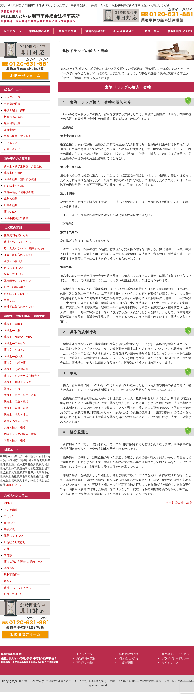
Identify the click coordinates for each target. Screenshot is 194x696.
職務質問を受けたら (16, 235)
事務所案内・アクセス (180, 31)
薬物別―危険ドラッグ (17, 382)
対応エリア (10, 142)
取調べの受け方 (13, 261)
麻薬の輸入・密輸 (15, 440)
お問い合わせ (12, 149)
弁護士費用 (152, 31)
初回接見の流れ (124, 31)
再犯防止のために (15, 185)
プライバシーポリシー (175, 658)
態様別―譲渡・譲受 (16, 408)
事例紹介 (9, 522)
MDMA (8, 503)
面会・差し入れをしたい (19, 254)
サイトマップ (170, 662)
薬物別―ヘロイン (15, 349)
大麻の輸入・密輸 (15, 427)
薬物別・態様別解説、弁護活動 (23, 166)
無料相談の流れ (95, 31)
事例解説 (9, 529)
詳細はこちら (13, 484)
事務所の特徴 (67, 31)
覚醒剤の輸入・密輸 (16, 421)
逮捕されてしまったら (17, 241)
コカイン (9, 516)
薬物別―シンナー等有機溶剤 (21, 375)
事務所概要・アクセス (17, 136)
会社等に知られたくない (19, 306)
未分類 (8, 555)
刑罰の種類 (10, 205)
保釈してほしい (13, 274)
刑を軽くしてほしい (16, 293)
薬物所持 (9, 568)
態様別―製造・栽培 (16, 401)
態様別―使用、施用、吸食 (20, 395)
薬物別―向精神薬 (15, 362)
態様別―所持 (12, 388)
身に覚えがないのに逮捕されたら (24, 248)
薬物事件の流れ (39, 31)
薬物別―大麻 (12, 330)
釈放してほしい (13, 267)
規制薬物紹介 (12, 574)
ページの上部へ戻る (179, 502)
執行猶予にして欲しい (17, 280)
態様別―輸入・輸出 (16, 414)
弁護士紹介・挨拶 (15, 110)
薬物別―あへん (13, 356)
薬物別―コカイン (15, 343)
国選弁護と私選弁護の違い (20, 192)
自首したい (10, 300)
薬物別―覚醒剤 (13, 323)
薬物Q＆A (10, 211)
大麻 (6, 548)
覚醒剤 (8, 581)
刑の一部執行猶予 (15, 287)
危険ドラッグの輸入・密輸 (20, 433)
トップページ (12, 31)
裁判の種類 (10, 198)
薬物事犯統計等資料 (16, 218)
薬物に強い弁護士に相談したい (23, 561)
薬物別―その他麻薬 (16, 369)
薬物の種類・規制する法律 (20, 179)
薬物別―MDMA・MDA (18, 336)
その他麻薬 (10, 509)
